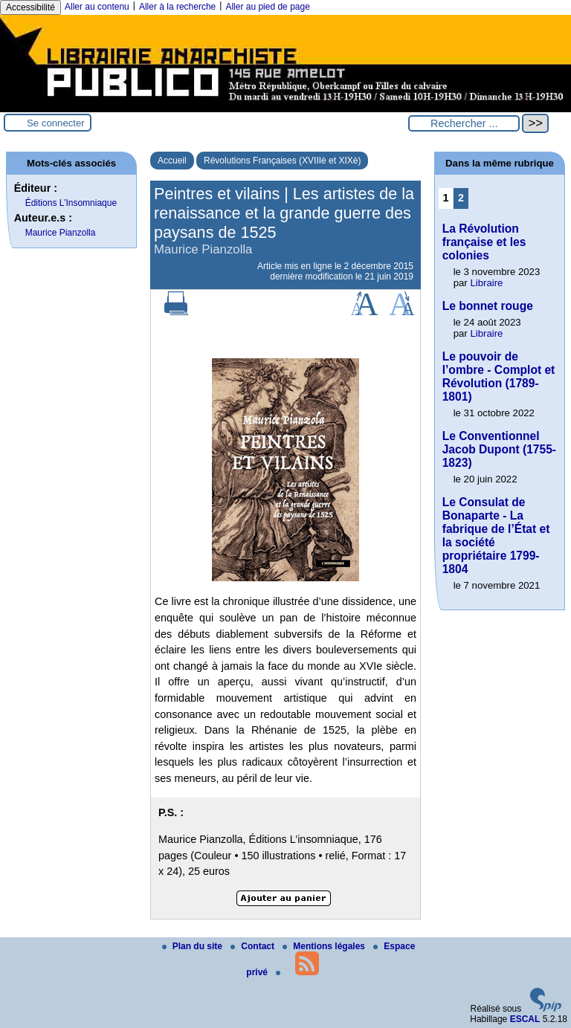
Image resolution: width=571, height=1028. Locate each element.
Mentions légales (325, 946)
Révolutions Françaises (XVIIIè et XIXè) (282, 160)
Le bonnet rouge (487, 306)
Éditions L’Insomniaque (71, 203)
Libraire (486, 282)
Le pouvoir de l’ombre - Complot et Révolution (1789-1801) (498, 376)
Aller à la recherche (177, 6)
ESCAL (525, 1019)
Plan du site (193, 946)
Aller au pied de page (267, 6)
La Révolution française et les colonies (484, 242)
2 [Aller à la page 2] (461, 198)
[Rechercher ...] (464, 123)
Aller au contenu (97, 6)
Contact (253, 946)
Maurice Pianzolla (60, 232)
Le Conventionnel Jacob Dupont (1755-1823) (499, 449)
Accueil (172, 160)
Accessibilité (30, 7)
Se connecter (56, 123)
